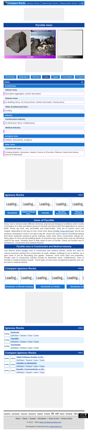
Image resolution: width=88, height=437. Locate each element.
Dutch (62, 414)
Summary (10, 77)
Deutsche (32, 414)
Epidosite (15, 332)
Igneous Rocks (33, 3)
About (25, 418)
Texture (36, 77)
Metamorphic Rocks (68, 3)
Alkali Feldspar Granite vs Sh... (30, 357)
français (24, 414)
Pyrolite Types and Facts (63, 231)
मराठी (57, 414)
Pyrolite (30, 57)
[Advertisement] (44, 14)
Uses (46, 77)
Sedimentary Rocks (49, 3)
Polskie (47, 414)
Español (7, 414)
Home (18, 418)
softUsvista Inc (55, 426)
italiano (40, 414)
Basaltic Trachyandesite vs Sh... (30, 369)
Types (55, 77)
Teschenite (15, 345)
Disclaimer (42, 418)
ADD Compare (83, 416)
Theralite (15, 338)
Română (69, 414)
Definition (23, 77)
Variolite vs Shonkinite (26, 363)
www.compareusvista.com (50, 422)
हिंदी (52, 414)
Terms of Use (54, 418)
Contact (33, 418)
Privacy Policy (66, 418)
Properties (81, 77)
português (16, 414)
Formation (67, 77)
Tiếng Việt (77, 414)
